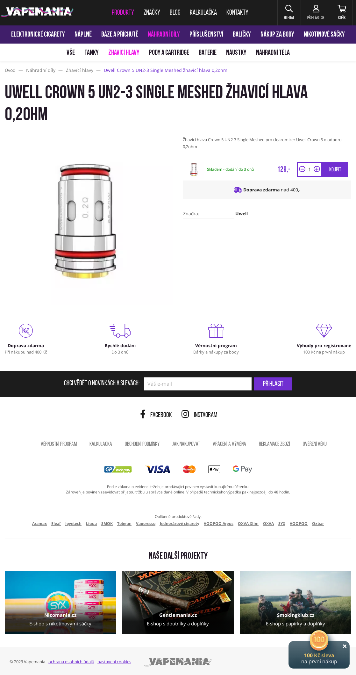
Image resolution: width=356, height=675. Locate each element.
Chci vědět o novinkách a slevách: (101, 383)
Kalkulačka (100, 444)
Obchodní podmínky (142, 444)
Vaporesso (145, 523)
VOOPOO (299, 523)
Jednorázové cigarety (179, 523)
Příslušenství (206, 34)
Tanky (91, 53)
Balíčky (242, 34)
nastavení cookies (114, 662)
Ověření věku (315, 444)
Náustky (236, 53)
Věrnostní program (59, 444)
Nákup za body (277, 34)
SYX (281, 523)
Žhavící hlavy (123, 53)
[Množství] (309, 169)
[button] (289, 12)
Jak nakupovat (186, 444)
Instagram (199, 415)
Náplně (83, 34)
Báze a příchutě (119, 34)
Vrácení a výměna (229, 444)
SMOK (107, 523)
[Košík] (342, 12)
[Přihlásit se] (316, 12)
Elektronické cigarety (38, 34)
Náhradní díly (164, 34)
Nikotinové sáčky (324, 34)
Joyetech (73, 523)
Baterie (208, 53)
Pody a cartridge (169, 53)
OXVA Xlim (248, 523)
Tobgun (124, 523)
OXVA (268, 523)
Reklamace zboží (274, 444)
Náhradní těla (273, 53)
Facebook (156, 415)
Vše (71, 53)
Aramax (39, 523)
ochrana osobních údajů (71, 662)
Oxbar (318, 523)
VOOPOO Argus (218, 523)
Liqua (91, 523)
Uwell (241, 213)
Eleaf (56, 523)
